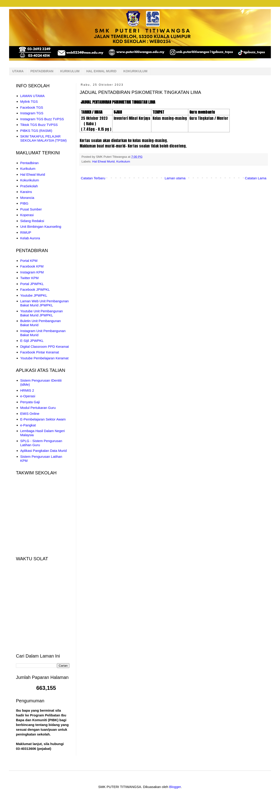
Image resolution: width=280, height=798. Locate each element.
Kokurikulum (29, 180)
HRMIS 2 (27, 390)
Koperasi (27, 215)
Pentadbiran (29, 163)
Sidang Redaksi (32, 221)
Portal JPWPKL (32, 284)
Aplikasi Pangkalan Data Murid (43, 451)
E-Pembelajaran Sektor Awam (43, 419)
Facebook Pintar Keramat (39, 352)
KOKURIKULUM (135, 71)
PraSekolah (29, 186)
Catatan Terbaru (93, 178)
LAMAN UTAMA (32, 96)
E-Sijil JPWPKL (32, 341)
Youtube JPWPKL (33, 295)
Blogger (175, 787)
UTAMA (18, 71)
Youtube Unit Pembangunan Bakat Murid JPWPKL (41, 313)
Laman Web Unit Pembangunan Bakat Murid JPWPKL (44, 303)
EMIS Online (29, 413)
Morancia (27, 198)
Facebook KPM (32, 266)
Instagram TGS (31, 113)
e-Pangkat (28, 425)
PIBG (24, 203)
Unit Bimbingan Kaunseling (40, 226)
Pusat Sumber (31, 209)
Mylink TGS (29, 101)
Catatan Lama (255, 178)
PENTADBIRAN (42, 71)
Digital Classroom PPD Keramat (44, 346)
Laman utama (175, 178)
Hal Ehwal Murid (103, 161)
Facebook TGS (31, 107)
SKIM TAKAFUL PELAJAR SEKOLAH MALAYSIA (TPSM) (43, 138)
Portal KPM (29, 261)
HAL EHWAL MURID (101, 71)
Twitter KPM (29, 278)
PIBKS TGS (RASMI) (36, 131)
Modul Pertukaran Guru (38, 408)
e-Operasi (27, 396)
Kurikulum (123, 161)
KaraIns (26, 192)
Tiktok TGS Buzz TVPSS (39, 125)
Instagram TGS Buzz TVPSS (42, 119)
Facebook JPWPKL (35, 289)
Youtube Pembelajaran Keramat (44, 358)
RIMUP (25, 232)
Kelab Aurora (30, 238)
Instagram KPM (32, 272)
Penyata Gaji (30, 402)
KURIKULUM (69, 71)
